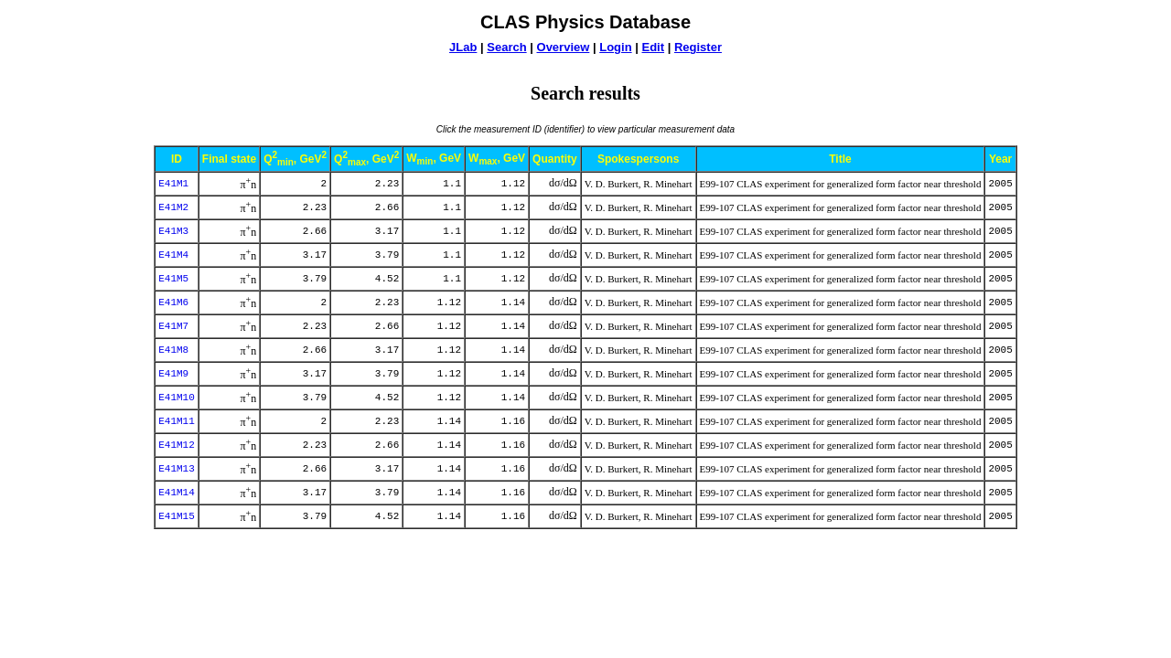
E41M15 (176, 516)
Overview (563, 47)
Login (615, 47)
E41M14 (176, 492)
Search (506, 47)
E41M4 (173, 254)
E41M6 (173, 302)
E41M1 (173, 183)
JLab (463, 47)
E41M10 (176, 397)
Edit (652, 47)
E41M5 (173, 278)
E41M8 (173, 350)
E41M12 (176, 445)
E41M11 (176, 421)
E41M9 (173, 373)
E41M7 (173, 326)
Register (698, 47)
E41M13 (176, 468)
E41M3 (173, 231)
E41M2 (173, 207)
